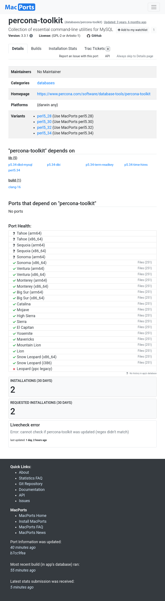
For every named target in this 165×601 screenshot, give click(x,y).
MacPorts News (32, 532)
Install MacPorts (32, 521)
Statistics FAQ (30, 478)
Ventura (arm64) (28, 268)
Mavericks (23, 339)
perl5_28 (44, 116)
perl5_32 (44, 127)
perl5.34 (14, 170)
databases (46, 83)
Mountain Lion (27, 345)
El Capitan (23, 327)
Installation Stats (63, 48)
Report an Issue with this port (78, 56)
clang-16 (14, 187)
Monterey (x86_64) (30, 286)
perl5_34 (44, 133)
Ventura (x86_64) (29, 274)
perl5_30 (44, 122)
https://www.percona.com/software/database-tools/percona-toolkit (94, 94)
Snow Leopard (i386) (32, 363)
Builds (36, 48)
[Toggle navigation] (154, 7)
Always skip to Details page (135, 56)
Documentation (32, 489)
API (107, 56)
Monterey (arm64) (30, 280)
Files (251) (145, 262)
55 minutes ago (23, 570)
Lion (18, 351)
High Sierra (24, 316)
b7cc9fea (18, 553)
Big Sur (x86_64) (28, 298)
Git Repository (31, 484)
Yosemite (23, 333)
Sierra (20, 322)
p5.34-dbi (53, 165)
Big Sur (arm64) (28, 292)
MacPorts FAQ (31, 527)
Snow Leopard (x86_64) (35, 357)
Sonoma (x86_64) (29, 263)
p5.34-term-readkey (99, 165)
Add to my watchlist (133, 30)
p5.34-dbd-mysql (20, 165)
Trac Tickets (97, 48)
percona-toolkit (35, 20)
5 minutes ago (22, 587)
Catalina (22, 304)
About (24, 472)
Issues (24, 501)
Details (18, 48)
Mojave (21, 310)
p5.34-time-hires (136, 165)
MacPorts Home (32, 515)
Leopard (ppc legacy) (32, 369)
